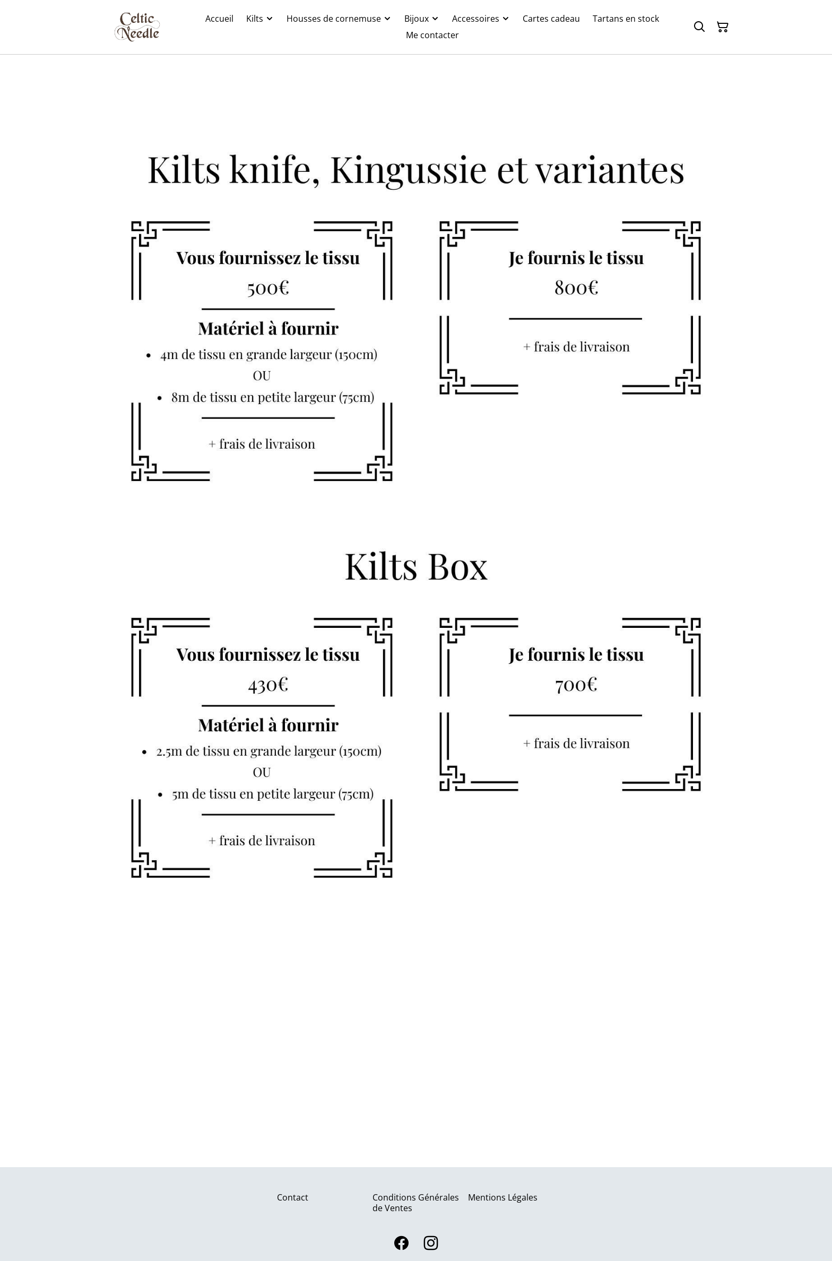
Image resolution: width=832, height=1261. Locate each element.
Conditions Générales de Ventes (415, 1202)
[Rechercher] (699, 27)
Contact (292, 1197)
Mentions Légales (503, 1197)
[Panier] (722, 27)
